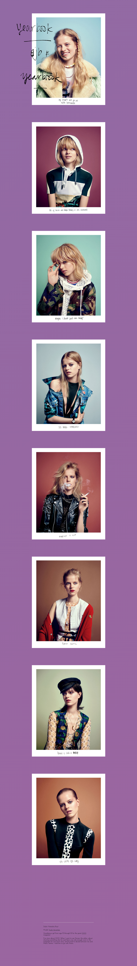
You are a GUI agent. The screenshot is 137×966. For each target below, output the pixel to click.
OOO (84, 933)
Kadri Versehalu (54, 930)
